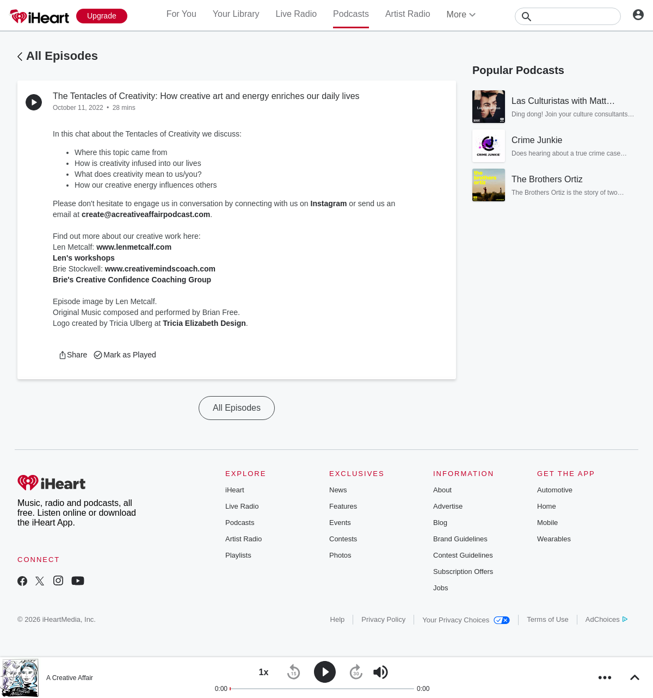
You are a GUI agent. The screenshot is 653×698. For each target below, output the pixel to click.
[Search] (568, 16)
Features (343, 506)
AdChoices (606, 619)
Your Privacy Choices (466, 620)
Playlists (238, 555)
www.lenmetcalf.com (133, 247)
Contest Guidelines (463, 555)
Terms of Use (548, 619)
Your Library (236, 13)
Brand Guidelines (460, 539)
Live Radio (296, 13)
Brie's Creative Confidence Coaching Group (132, 279)
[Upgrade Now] (101, 16)
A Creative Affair (69, 678)
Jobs (440, 588)
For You (181, 13)
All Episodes (62, 56)
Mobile (547, 522)
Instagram (329, 203)
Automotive (554, 490)
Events (340, 522)
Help (337, 619)
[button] (73, 355)
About (442, 490)
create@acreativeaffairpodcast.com (146, 214)
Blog (440, 522)
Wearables (554, 539)
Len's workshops (84, 258)
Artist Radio (407, 13)
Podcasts (351, 13)
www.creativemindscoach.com (160, 268)
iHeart (234, 490)
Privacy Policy (383, 619)
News (338, 490)
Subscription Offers (463, 571)
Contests (343, 539)
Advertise (448, 506)
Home (546, 506)
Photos (340, 555)
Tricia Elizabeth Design (204, 323)
